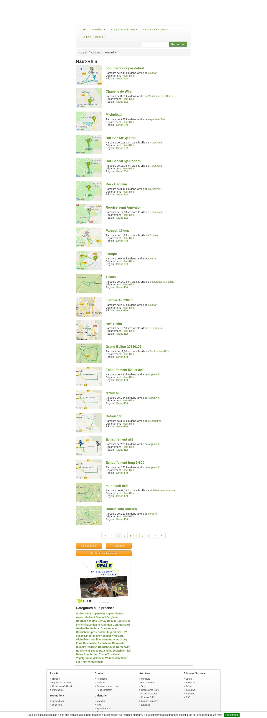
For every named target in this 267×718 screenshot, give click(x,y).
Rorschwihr (156, 142)
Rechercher (178, 44)
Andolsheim (83, 613)
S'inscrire (118, 545)
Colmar (152, 72)
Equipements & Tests (124, 29)
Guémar (95, 628)
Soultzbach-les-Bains (160, 96)
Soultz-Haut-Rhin (159, 351)
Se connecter (89, 545)
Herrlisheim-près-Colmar (91, 632)
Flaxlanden (90, 624)
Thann (103, 654)
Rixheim (81, 646)
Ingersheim (114, 632)
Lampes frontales (149, 701)
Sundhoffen (154, 420)
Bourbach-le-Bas (86, 620)
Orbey (123, 639)
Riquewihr (118, 643)
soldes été (57, 705)
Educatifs (145, 705)
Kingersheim (92, 635)
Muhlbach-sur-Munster (163, 490)
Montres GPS (147, 697)
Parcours (145, 679)
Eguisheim (123, 620)
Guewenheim (108, 628)
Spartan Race (103, 708)
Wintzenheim (95, 661)
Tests (143, 686)
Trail (99, 705)
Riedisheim (104, 643)
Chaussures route (150, 690)
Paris (79, 643)
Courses (96, 52)
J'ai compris (231, 714)
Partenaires (57, 690)
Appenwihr (154, 374)
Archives (144, 673)
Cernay (102, 620)
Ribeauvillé (90, 643)
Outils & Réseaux (94, 36)
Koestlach (107, 635)
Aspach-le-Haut (85, 617)
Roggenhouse (106, 646)
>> (161, 535)
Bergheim (112, 617)
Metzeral (119, 635)
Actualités (99, 29)
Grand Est (122, 78)
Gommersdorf (121, 624)
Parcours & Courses (155, 29)
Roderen (153, 513)
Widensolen (112, 658)
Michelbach (83, 639)
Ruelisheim (156, 328)
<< (105, 535)
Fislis (79, 624)
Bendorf (101, 617)
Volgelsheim (96, 658)
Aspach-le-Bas (156, 119)
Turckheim (114, 654)
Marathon (101, 701)
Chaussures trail (149, 693)
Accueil (83, 52)
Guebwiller (82, 628)
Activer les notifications (104, 553)
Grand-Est (122, 287)
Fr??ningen (105, 624)
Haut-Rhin (129, 75)
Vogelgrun (82, 658)
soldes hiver (58, 701)
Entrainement (147, 682)
